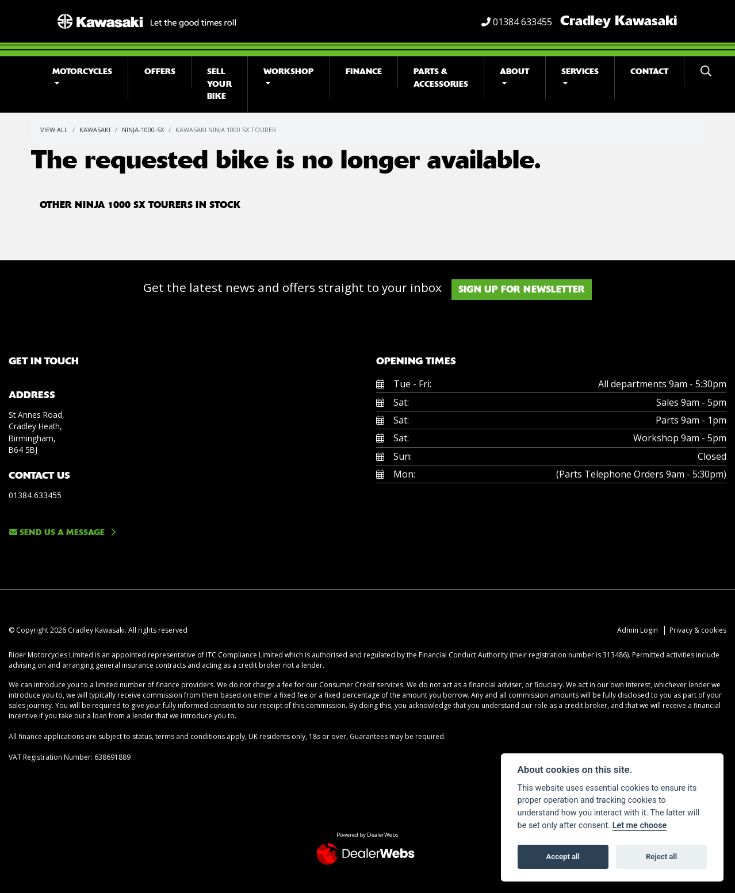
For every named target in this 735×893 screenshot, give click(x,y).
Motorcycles (82, 71)
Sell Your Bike (219, 84)
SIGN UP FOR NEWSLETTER (525, 289)
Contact (649, 71)
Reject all (661, 856)
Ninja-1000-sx (143, 129)
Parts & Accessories (441, 78)
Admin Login (637, 630)
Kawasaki (94, 129)
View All (54, 129)
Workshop (288, 71)
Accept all (563, 856)
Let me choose (639, 825)
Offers (159, 71)
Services (580, 71)
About (514, 71)
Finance (364, 71)
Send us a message (57, 532)
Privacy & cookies (697, 630)
